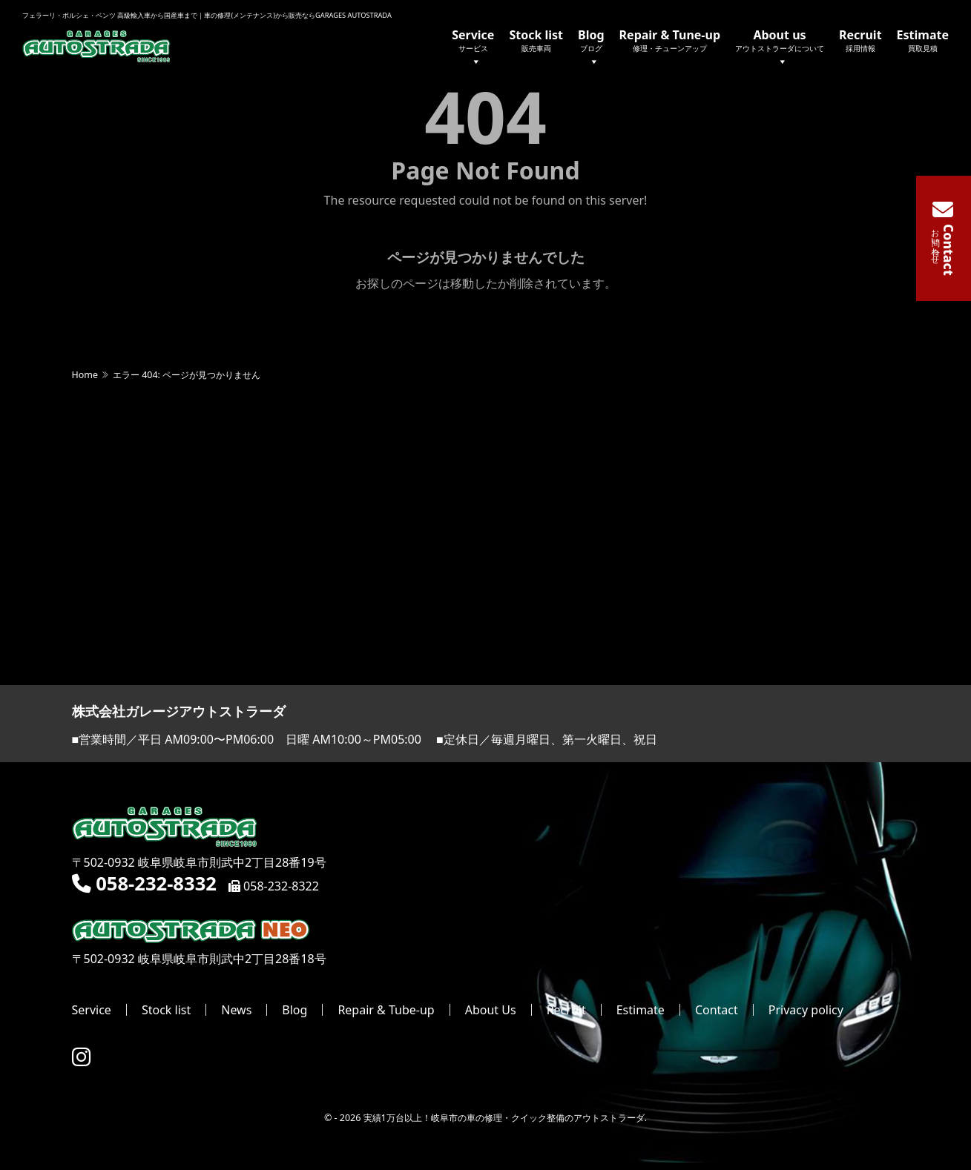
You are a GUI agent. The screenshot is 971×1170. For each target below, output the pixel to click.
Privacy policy (805, 1010)
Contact (716, 1010)
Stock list (536, 40)
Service (473, 48)
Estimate (923, 40)
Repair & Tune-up (669, 40)
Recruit (860, 40)
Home (85, 375)
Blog (591, 48)
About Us (490, 1010)
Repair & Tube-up (386, 1010)
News (236, 1010)
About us (779, 48)
